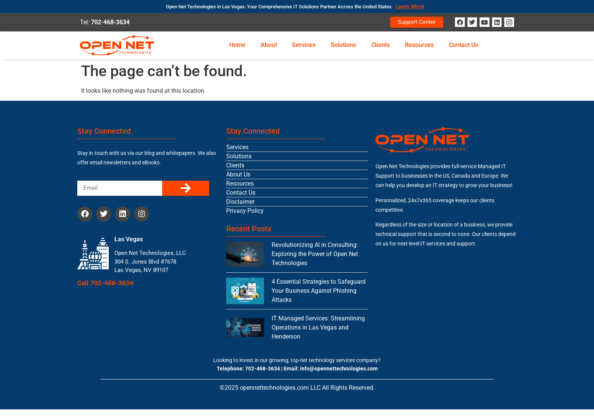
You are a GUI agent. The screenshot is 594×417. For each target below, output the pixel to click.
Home (237, 44)
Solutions (343, 44)
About (269, 44)
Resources (419, 44)
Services (304, 44)
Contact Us (463, 44)
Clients (380, 44)
